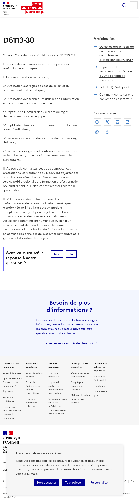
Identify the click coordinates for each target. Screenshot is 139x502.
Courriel (127, 122)
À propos (8, 391)
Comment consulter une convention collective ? (116, 96)
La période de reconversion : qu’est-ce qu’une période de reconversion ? (115, 73)
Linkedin (117, 122)
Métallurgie (99, 386)
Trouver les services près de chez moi (67, 343)
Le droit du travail (12, 373)
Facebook (97, 122)
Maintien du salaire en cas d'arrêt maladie (80, 399)
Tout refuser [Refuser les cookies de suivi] (73, 482)
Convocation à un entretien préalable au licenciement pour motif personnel (57, 406)
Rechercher (123, 5)
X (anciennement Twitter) (107, 122)
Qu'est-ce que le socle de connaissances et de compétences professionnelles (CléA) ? (116, 53)
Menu (134, 5)
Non (57, 254)
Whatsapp (97, 132)
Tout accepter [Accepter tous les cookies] (46, 482)
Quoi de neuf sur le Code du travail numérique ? (12, 382)
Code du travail (25, 55)
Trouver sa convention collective (31, 402)
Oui (71, 254)
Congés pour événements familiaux (77, 386)
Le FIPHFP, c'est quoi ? (114, 87)
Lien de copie (107, 132)
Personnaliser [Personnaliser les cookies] (99, 482)
